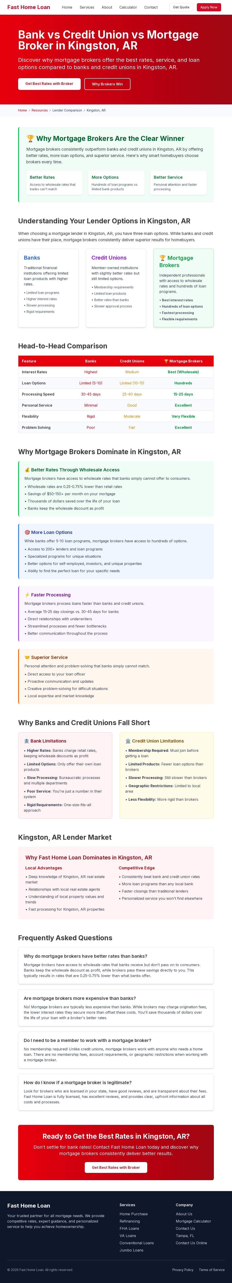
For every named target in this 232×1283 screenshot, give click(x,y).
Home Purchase (134, 1214)
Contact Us (185, 1228)
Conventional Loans (137, 1243)
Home (67, 7)
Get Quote (181, 7)
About (107, 7)
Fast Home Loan (28, 7)
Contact (151, 7)
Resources (40, 110)
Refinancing (130, 1221)
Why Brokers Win (107, 84)
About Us (184, 1214)
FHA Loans (129, 1228)
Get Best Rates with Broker (49, 83)
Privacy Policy (182, 1270)
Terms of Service (212, 1270)
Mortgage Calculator (193, 1221)
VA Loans (128, 1235)
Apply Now (209, 7)
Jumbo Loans (131, 1250)
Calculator (128, 7)
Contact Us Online (191, 1243)
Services (87, 7)
